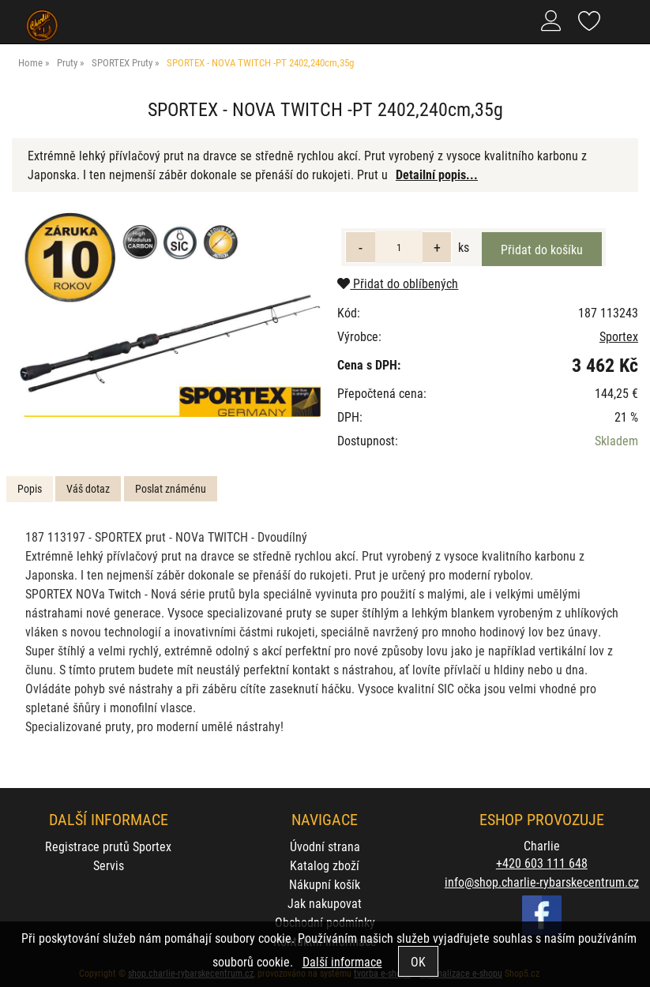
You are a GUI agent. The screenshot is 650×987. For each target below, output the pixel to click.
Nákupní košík (324, 884)
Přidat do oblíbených (397, 283)
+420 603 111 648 (542, 862)
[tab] (29, 489)
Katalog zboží (324, 865)
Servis (108, 865)
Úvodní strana (325, 846)
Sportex (618, 336)
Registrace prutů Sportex (108, 846)
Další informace (342, 961)
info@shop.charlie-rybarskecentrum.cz (542, 881)
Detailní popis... (437, 174)
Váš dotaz (88, 488)
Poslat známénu (170, 488)
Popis (29, 488)
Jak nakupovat (324, 903)
